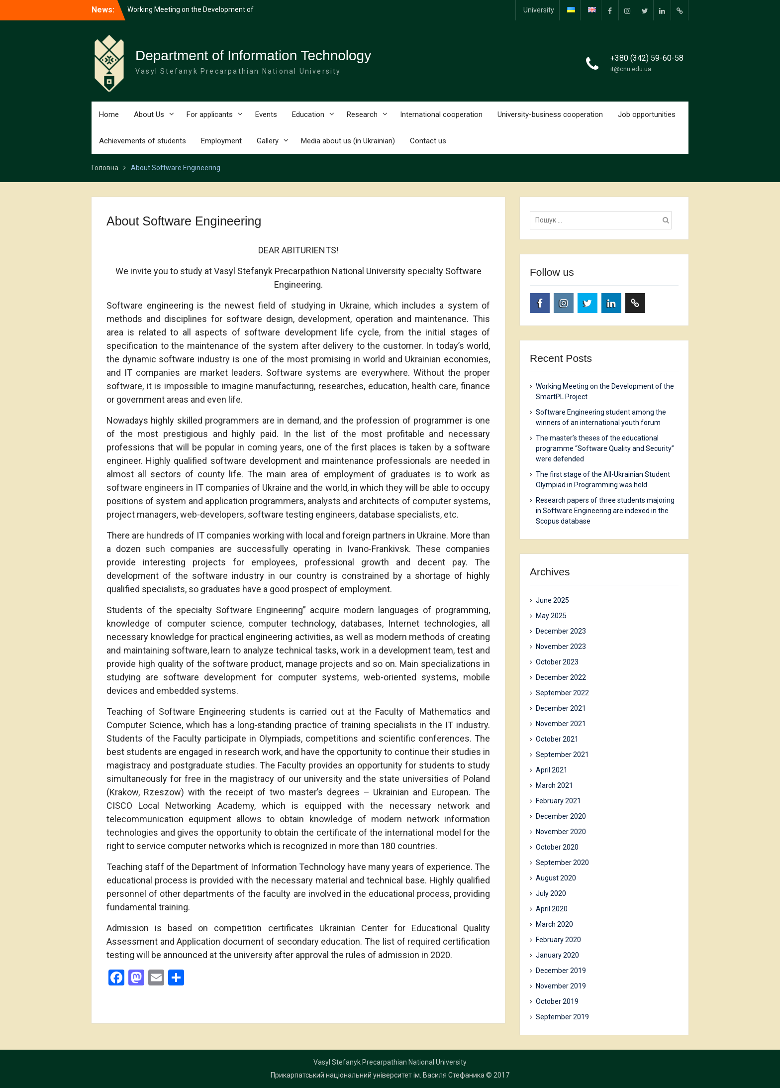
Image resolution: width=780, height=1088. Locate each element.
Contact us (428, 140)
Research (362, 114)
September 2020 (562, 863)
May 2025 (551, 616)
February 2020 (558, 940)
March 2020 (554, 924)
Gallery (268, 140)
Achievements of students (142, 140)
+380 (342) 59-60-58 (646, 58)
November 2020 (561, 832)
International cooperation (441, 114)
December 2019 (561, 971)
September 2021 (562, 755)
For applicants (210, 114)
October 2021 (557, 739)
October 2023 (557, 662)
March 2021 (554, 785)
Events (266, 114)
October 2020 (557, 847)
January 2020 (557, 955)
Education (308, 114)
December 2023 (561, 631)
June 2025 (552, 600)
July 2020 (551, 893)
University (538, 10)
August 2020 (556, 878)
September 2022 (562, 693)
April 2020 (552, 909)
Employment (221, 140)
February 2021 (558, 801)
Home (109, 114)
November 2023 (561, 647)
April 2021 (552, 770)
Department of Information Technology (253, 55)
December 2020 (561, 816)
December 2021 (561, 708)
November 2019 (561, 986)
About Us (149, 114)
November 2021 (561, 724)
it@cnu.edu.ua (630, 69)
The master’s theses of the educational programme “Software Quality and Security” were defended (605, 448)
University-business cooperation (550, 114)
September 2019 (562, 1017)
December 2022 (561, 677)
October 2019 (557, 1001)
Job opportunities (647, 114)
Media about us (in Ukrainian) (348, 140)
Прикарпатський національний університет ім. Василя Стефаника (378, 1075)
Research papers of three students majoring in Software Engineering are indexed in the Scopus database (605, 510)
